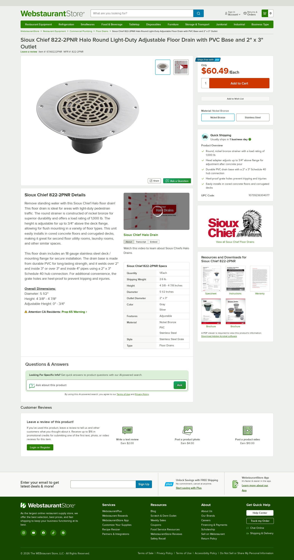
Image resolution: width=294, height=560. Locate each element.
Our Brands (208, 515)
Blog (153, 511)
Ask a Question (177, 181)
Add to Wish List (235, 98)
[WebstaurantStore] (52, 505)
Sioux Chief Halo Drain (141, 235)
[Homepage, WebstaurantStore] (53, 13)
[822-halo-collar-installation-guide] (235, 280)
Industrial (239, 24)
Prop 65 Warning (73, 312)
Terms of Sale (145, 553)
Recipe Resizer (111, 529)
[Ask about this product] (107, 385)
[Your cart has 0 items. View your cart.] (267, 13)
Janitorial (221, 24)
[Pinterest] (63, 533)
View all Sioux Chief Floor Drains (235, 242)
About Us (206, 511)
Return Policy (209, 538)
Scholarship (208, 529)
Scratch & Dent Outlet (163, 515)
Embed (153, 242)
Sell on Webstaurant (213, 534)
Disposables (153, 24)
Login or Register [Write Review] (40, 447)
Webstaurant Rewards (115, 515)
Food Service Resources (165, 529)
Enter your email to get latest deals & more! (40, 484)
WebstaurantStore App (115, 520)
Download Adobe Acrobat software (219, 336)
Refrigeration (66, 24)
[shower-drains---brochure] (235, 313)
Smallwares (88, 24)
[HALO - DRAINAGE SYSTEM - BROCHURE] (210, 313)
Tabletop (134, 24)
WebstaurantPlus (112, 511)
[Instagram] (24, 533)
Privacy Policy (142, 394)
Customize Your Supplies (117, 524)
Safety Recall (158, 538)
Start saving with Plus (189, 487)
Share (154, 180)
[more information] (250, 139)
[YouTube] (33, 533)
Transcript (141, 242)
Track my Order (260, 520)
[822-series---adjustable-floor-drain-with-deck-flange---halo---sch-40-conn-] (210, 280)
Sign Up (143, 484)
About (129, 242)
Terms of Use (123, 394)
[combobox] (142, 13)
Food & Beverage (111, 24)
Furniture (173, 24)
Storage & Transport (197, 24)
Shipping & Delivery (259, 533)
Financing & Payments (214, 524)
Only (204, 65)
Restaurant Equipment (38, 24)
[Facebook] (43, 533)
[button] (162, 67)
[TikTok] (53, 533)
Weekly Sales (158, 520)
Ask (179, 385)
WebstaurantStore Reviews (166, 534)
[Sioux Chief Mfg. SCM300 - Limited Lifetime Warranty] (259, 280)
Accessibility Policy (206, 553)
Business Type (260, 24)
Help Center (260, 512)
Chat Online (255, 528)
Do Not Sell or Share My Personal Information (246, 553)
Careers (206, 520)
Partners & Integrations (115, 534)
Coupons (156, 524)
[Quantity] (205, 83)
